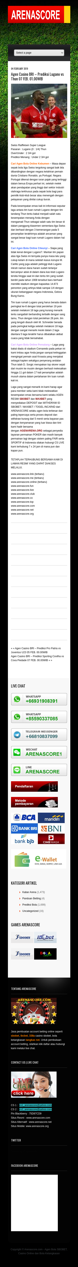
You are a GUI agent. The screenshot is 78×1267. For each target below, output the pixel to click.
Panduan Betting (31, 898)
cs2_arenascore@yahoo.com (35, 1109)
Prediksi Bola (29, 904)
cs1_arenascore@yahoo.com (35, 1105)
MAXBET (41, 398)
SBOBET (25, 398)
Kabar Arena (29, 892)
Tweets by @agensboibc (24, 1151)
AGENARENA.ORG (31, 430)
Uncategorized (30, 911)
